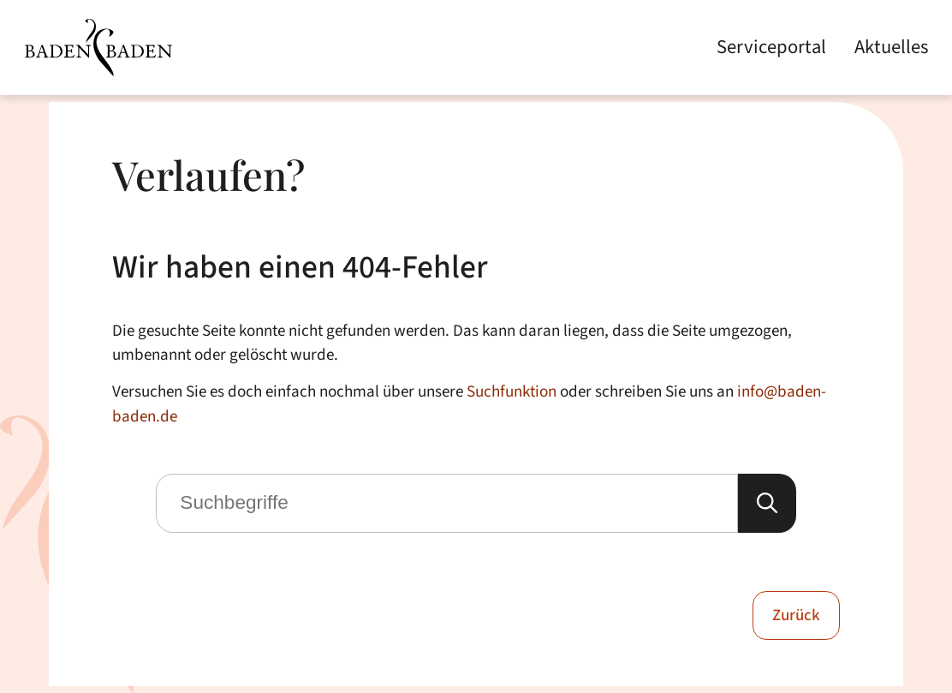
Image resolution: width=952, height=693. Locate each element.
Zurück (796, 615)
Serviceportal (771, 47)
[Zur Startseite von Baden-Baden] (98, 48)
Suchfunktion (511, 391)
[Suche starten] (767, 503)
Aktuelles (891, 47)
